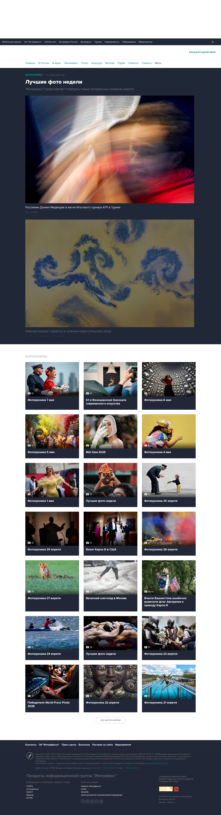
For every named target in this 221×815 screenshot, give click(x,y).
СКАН (83, 789)
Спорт (84, 63)
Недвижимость (112, 42)
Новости (133, 63)
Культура (96, 63)
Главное (30, 63)
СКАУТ (29, 792)
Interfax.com (50, 42)
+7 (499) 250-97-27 (131, 768)
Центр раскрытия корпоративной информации (101, 795)
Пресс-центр (69, 744)
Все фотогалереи (111, 720)
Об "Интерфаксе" (33, 42)
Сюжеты (147, 63)
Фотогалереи (33, 74)
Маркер (29, 795)
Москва (109, 63)
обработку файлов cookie (157, 763)
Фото (158, 63)
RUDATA (85, 792)
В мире (56, 63)
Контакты (30, 744)
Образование (129, 42)
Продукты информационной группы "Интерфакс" (71, 775)
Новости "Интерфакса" (91, 786)
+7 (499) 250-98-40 (109, 768)
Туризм (98, 42)
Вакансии (84, 744)
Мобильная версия (11, 42)
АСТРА (29, 798)
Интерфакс (110, 52)
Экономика (71, 63)
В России (43, 63)
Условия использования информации (175, 796)
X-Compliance (32, 789)
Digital (121, 63)
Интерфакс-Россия (68, 42)
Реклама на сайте (102, 744)
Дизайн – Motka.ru (167, 802)
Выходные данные (167, 799)
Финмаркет (86, 42)
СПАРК (29, 786)
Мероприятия (145, 42)
